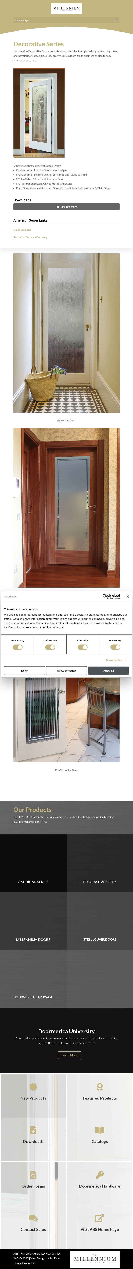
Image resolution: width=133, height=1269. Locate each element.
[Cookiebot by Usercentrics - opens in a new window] (105, 596)
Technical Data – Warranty (30, 237)
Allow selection (66, 670)
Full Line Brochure (66, 206)
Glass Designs (22, 229)
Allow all (108, 670)
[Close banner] (128, 596)
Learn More (69, 1055)
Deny (24, 670)
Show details (114, 660)
